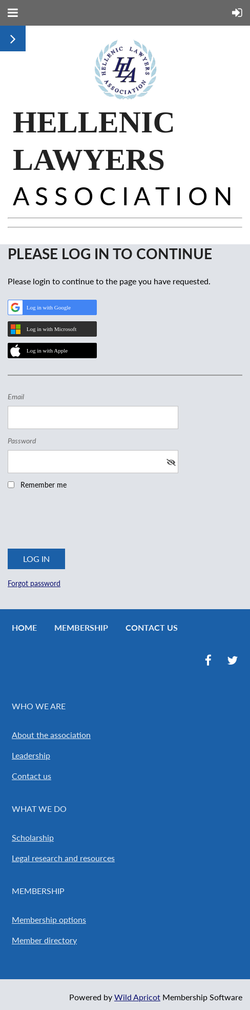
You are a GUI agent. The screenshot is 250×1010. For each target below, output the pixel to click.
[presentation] (85, 522)
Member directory (44, 940)
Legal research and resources (63, 858)
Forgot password (34, 583)
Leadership (31, 755)
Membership (81, 627)
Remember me (43, 484)
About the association (51, 735)
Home (24, 627)
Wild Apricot (137, 997)
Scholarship (33, 837)
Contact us (31, 776)
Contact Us (152, 627)
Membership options (49, 919)
